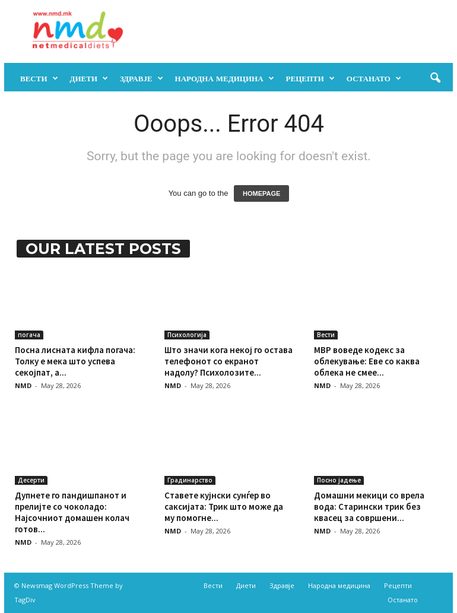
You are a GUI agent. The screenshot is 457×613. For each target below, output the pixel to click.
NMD (23, 385)
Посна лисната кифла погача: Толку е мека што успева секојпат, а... (75, 361)
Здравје (141, 78)
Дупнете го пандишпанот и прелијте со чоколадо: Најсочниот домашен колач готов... (72, 512)
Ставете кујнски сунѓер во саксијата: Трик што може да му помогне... (223, 506)
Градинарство (189, 480)
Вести (39, 78)
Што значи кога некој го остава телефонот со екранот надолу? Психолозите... (228, 361)
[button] (435, 78)
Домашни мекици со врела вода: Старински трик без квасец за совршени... (369, 506)
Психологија (187, 335)
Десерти (31, 480)
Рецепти (310, 78)
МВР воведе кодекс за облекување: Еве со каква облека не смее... (367, 361)
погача (29, 335)
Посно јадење (339, 480)
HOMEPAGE (261, 193)
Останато (374, 78)
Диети (89, 78)
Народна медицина (224, 78)
